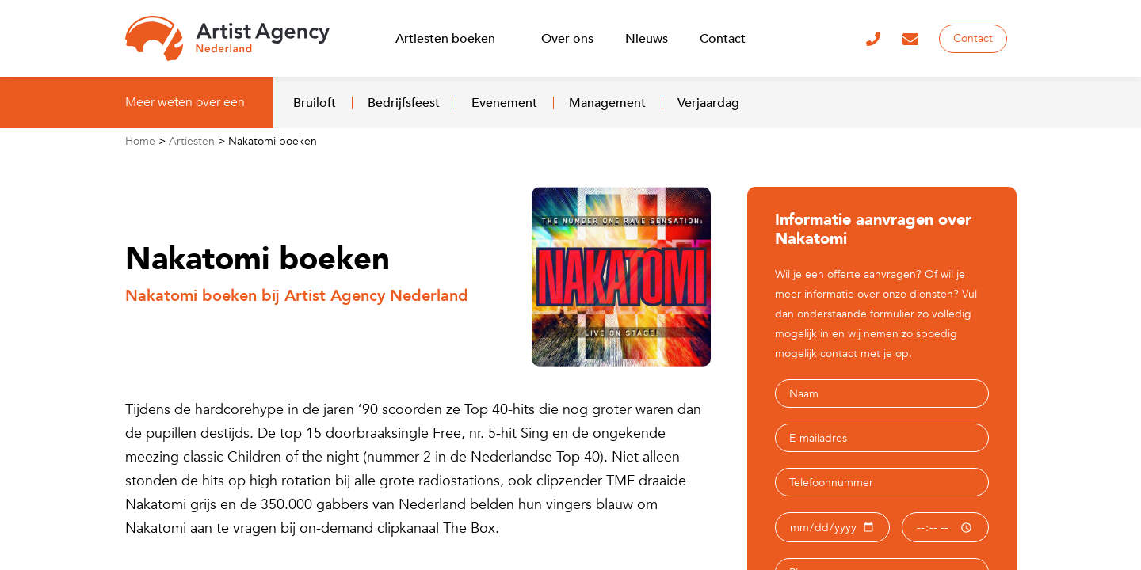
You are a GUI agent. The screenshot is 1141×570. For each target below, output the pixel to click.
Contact (973, 38)
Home (140, 141)
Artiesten (192, 141)
